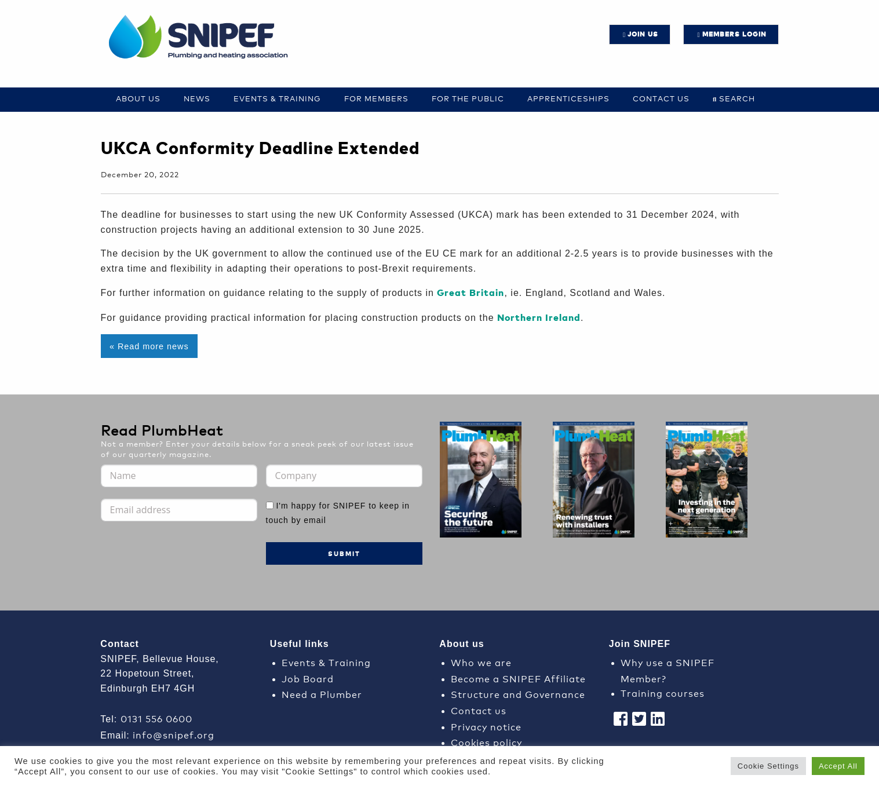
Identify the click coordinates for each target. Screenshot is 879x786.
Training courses (663, 692)
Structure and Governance (518, 693)
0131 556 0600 (156, 718)
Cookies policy (486, 741)
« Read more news (149, 346)
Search (737, 98)
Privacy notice (486, 726)
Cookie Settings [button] (768, 766)
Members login (734, 34)
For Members (376, 98)
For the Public (468, 98)
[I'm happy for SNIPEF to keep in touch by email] (269, 505)
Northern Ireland (539, 317)
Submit (344, 553)
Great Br (459, 292)
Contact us (661, 98)
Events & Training (277, 98)
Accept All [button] (838, 766)
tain (494, 292)
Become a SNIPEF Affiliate (518, 678)
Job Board (308, 678)
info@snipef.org (173, 734)
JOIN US (643, 34)
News (197, 98)
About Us (138, 98)
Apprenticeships (568, 98)
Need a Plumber (322, 693)
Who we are (481, 661)
